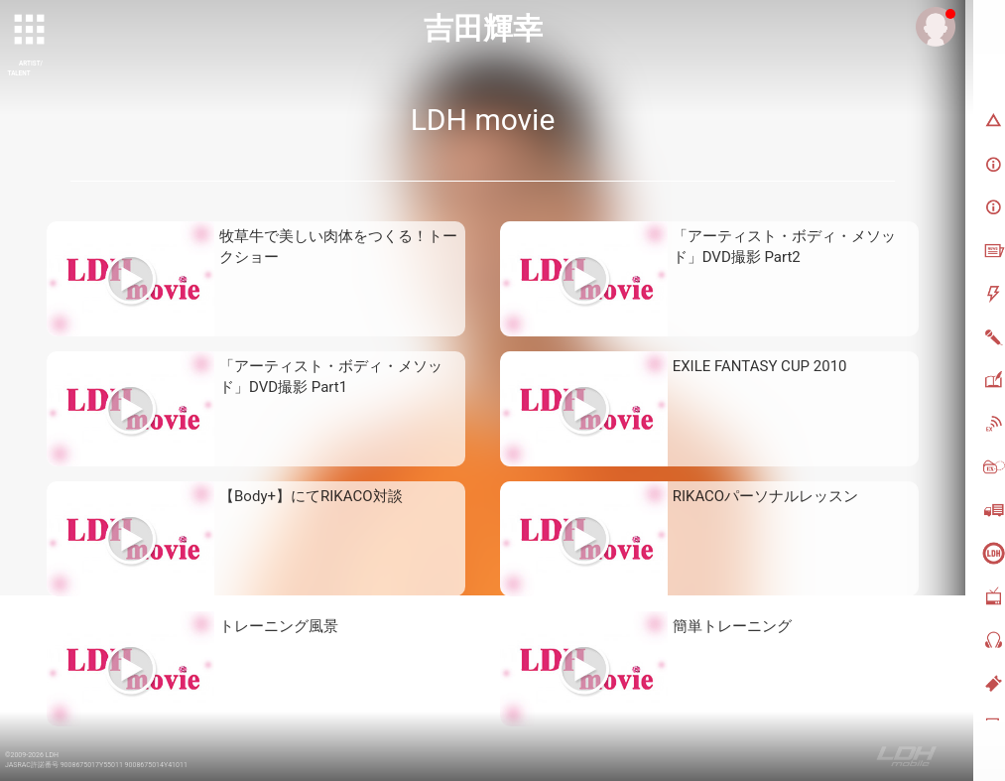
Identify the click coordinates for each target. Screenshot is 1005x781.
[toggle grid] (31, 31)
